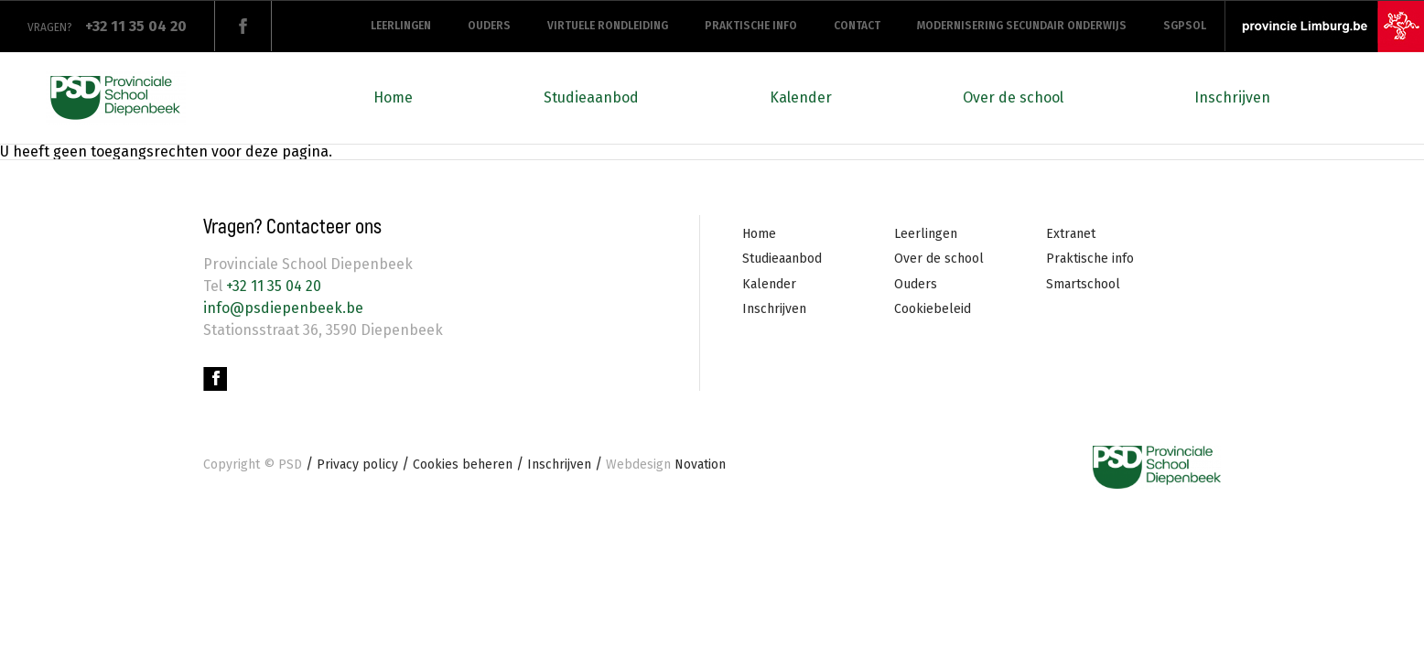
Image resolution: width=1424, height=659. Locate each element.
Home (393, 97)
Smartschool (1083, 284)
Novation (666, 464)
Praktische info (751, 25)
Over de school (1013, 97)
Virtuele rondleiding (607, 25)
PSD (290, 464)
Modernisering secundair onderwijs (1022, 25)
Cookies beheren (462, 464)
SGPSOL (1184, 25)
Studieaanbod (591, 97)
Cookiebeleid (932, 309)
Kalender (801, 97)
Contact (857, 25)
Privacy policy (357, 464)
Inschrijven (1232, 97)
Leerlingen (401, 25)
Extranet (1070, 234)
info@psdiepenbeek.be (283, 308)
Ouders (489, 25)
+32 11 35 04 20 (271, 286)
